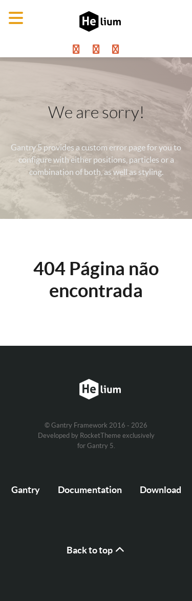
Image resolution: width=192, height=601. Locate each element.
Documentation (90, 489)
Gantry (25, 489)
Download (160, 489)
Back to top (96, 550)
